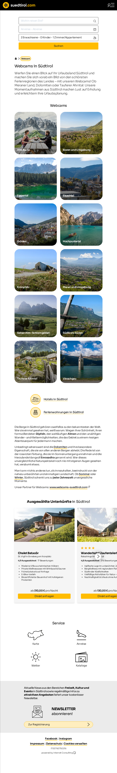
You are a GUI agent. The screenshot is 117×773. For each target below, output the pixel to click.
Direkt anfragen (44, 596)
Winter (18, 477)
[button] (98, 556)
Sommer (84, 474)
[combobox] (58, 20)
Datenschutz (54, 743)
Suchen (58, 45)
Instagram (65, 738)
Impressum (37, 743)
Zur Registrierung (60, 724)
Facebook (51, 738)
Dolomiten (60, 447)
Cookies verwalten (75, 743)
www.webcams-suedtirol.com (68, 487)
